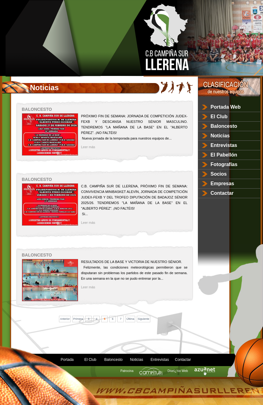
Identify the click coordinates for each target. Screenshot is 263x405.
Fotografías (224, 164)
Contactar (222, 193)
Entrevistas (224, 145)
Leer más (88, 147)
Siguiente (143, 318)
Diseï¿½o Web (191, 371)
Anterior (65, 318)
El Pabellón (224, 154)
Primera (78, 318)
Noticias (220, 135)
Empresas (222, 183)
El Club (219, 116)
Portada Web (226, 107)
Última (130, 318)
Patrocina (139, 371)
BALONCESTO (37, 109)
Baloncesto (224, 126)
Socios (219, 174)
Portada (67, 359)
